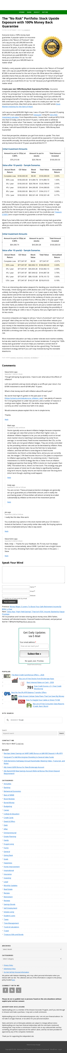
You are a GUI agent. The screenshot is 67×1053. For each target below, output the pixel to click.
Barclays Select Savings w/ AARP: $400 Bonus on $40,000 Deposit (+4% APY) (33, 753)
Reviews (7, 900)
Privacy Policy (8, 965)
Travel (6, 931)
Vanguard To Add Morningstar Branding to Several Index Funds (29, 757)
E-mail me (19, 743)
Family (6, 840)
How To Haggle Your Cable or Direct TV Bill (43, 700)
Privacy (39, 664)
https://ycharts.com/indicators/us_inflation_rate (23, 398)
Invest (37, 12)
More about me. (29, 622)
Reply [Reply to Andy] (9, 502)
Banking (13, 358)
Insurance (20, 358)
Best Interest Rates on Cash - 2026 (40, 682)
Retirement (34, 358)
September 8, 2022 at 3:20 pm (14, 541)
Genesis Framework (42, 1049)
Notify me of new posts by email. (16, 598)
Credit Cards (8, 817)
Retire (45, 12)
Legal (6, 882)
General (7, 851)
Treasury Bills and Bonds (13, 934)
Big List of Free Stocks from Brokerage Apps (36, 678)
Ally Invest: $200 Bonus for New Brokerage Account (24, 767)
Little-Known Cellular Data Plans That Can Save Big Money (41, 696)
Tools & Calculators (11, 927)
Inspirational (9, 870)
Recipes (7, 893)
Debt (6, 825)
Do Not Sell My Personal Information (16, 972)
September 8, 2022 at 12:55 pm (16, 487)
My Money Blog (33, 6)
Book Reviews (9, 799)
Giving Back (8, 855)
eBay (6, 829)
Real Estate (8, 889)
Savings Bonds (9, 904)
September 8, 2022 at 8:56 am (16, 428)
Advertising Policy (10, 969)
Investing (27, 358)
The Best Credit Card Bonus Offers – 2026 (27, 675)
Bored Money (9, 802)
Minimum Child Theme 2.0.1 (25, 1049)
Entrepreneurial (10, 833)
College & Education (11, 814)
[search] (33, 720)
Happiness (8, 863)
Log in (60, 1049)
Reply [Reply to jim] (6, 531)
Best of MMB (9, 795)
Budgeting (8, 806)
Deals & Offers (9, 821)
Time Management (11, 923)
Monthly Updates (10, 885)
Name (32, 587)
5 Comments (26, 30)
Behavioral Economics (12, 791)
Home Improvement (12, 866)
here (13, 980)
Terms (33, 664)
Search (4, 730)
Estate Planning (10, 836)
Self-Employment (10, 908)
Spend (22, 12)
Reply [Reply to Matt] (9, 478)
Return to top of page (33, 1045)
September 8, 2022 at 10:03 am (14, 514)
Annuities (7, 784)
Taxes (6, 919)
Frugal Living (9, 844)
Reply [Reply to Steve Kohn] (6, 419)
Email (32, 591)
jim (6, 512)
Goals (6, 859)
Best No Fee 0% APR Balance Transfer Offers (28, 692)
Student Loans (9, 915)
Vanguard (37, 115)
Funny (6, 848)
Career (6, 810)
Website (32, 596)
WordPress (53, 1049)
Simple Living (9, 912)
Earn (29, 12)
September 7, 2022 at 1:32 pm (14, 374)
